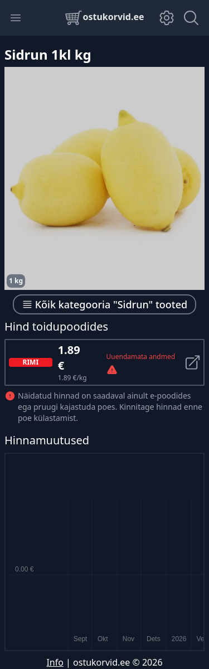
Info (55, 662)
